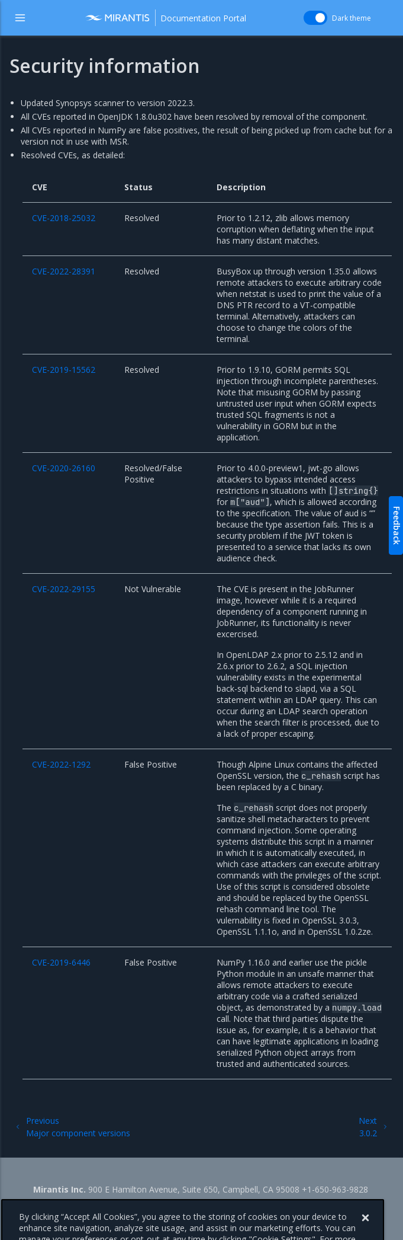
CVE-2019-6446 (61, 962)
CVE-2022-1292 (61, 764)
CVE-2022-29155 (63, 589)
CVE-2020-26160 (63, 468)
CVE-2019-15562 (63, 369)
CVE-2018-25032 (63, 217)
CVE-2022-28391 (63, 271)
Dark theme (351, 18)
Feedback (396, 525)
